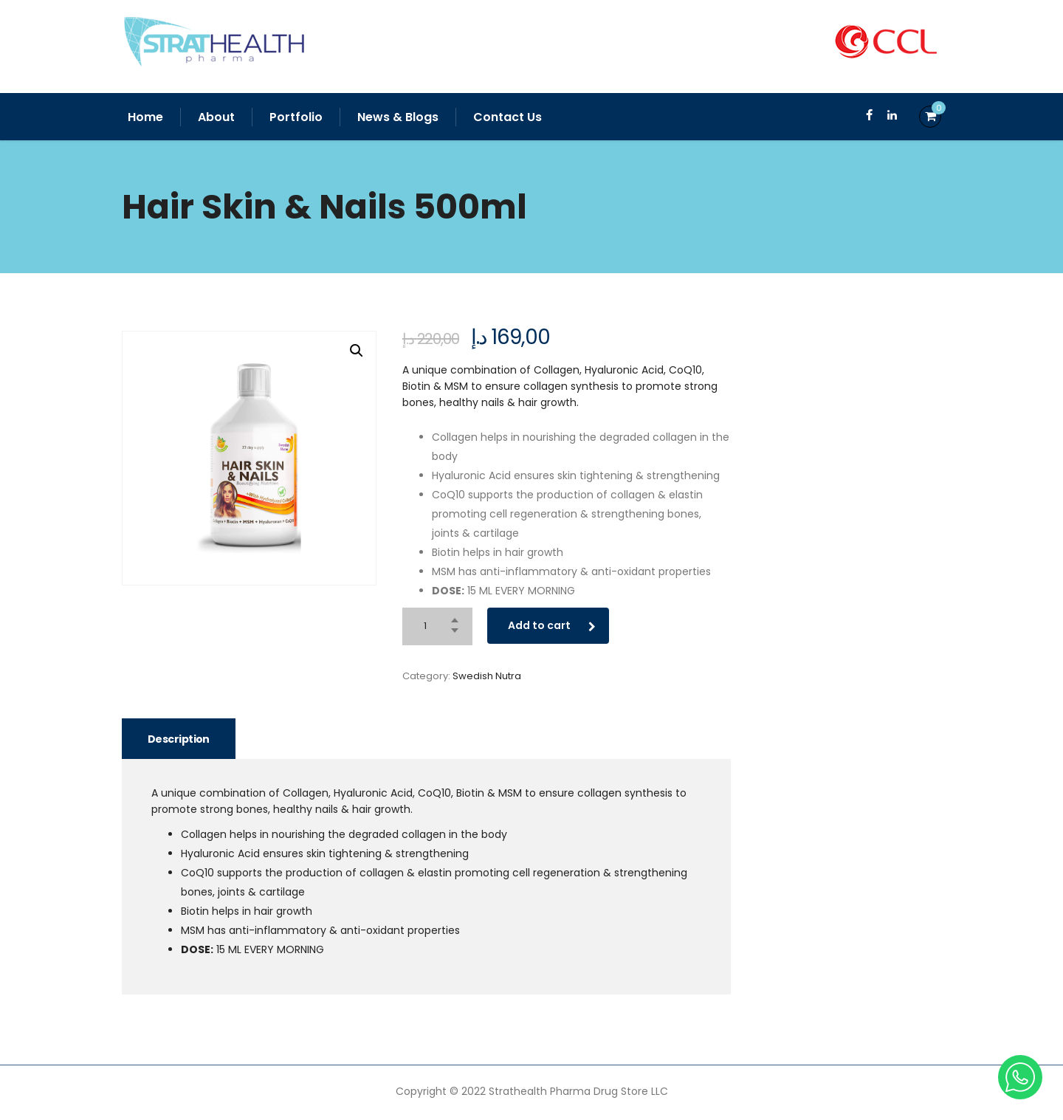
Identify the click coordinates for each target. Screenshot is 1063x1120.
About (216, 117)
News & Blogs (397, 117)
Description (179, 739)
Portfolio (296, 117)
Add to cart (552, 625)
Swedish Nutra (487, 676)
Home (145, 117)
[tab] (178, 738)
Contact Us (507, 117)
